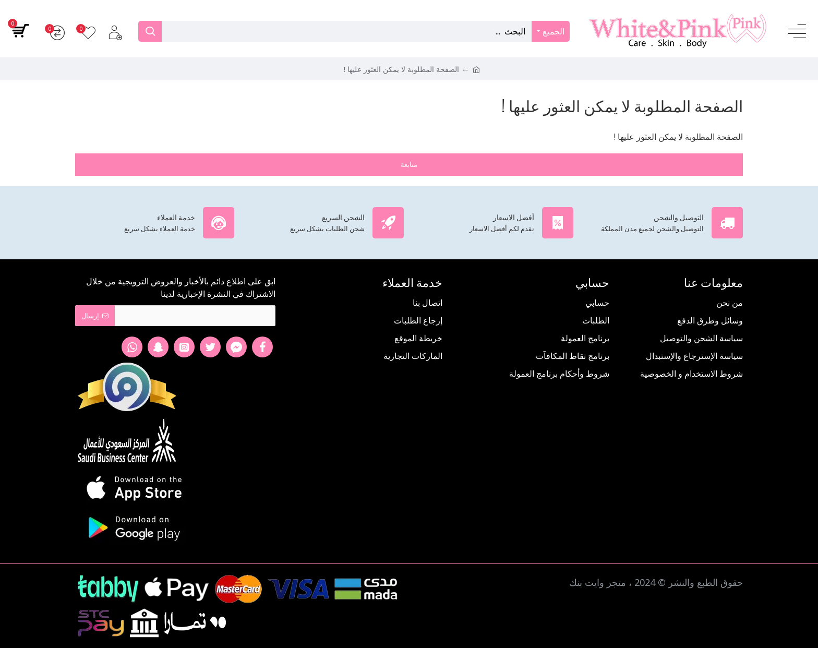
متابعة (409, 164)
